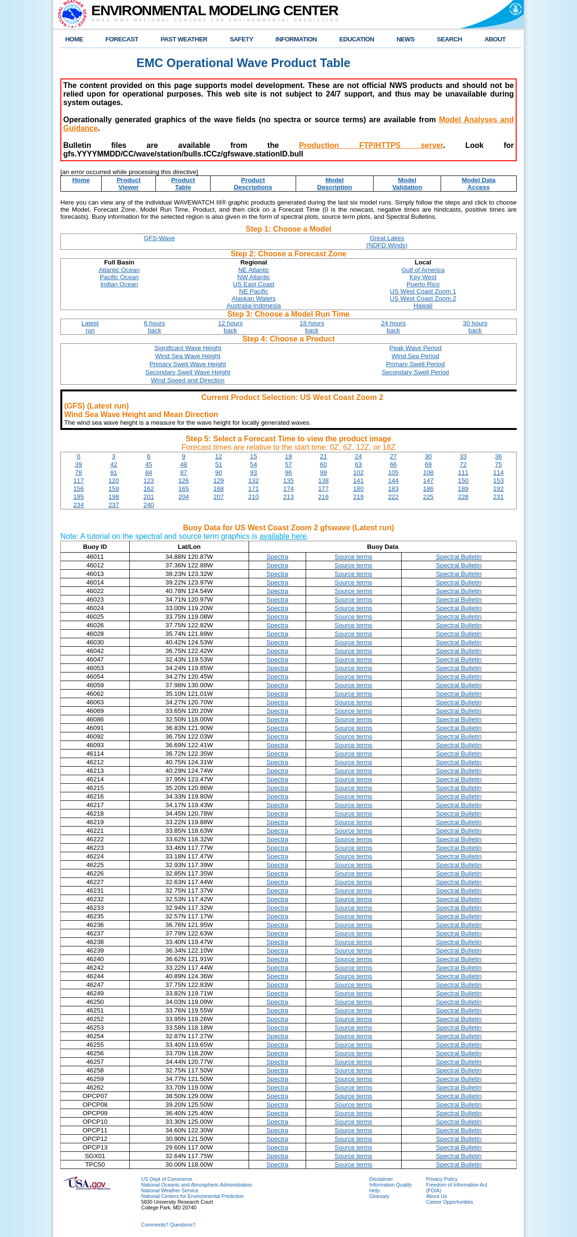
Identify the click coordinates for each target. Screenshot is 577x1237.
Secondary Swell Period (415, 372)
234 (78, 504)
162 (149, 488)
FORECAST (122, 39)
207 (218, 496)
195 (78, 496)
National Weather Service (170, 1190)
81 (113, 472)
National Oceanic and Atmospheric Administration (196, 1185)
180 (358, 488)
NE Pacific (253, 291)
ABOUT (495, 39)
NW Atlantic (253, 277)
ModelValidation (407, 183)
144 (393, 480)
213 (288, 496)
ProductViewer (128, 183)
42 (113, 464)
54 (253, 464)
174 (288, 488)
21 (323, 456)
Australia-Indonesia (254, 305)
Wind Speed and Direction (188, 380)
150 (463, 480)
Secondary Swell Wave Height (188, 372)
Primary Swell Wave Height (187, 364)
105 (393, 472)
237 (113, 504)
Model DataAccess (478, 183)
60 (323, 464)
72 (463, 464)
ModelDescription (334, 183)
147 (428, 480)
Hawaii (423, 305)
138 (323, 480)
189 (463, 488)
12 (218, 456)
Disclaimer (381, 1179)
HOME (74, 39)
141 (358, 480)
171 (253, 488)
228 (463, 496)
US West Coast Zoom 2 (423, 298)
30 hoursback (475, 327)
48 (183, 464)
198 (113, 496)
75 (498, 464)
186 (428, 488)
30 (428, 456)
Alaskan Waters (253, 298)
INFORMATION (296, 39)
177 (323, 488)
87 (183, 472)
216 (323, 496)
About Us (436, 1196)
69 (428, 464)
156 (78, 488)
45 (148, 464)
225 (428, 496)
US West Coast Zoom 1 (423, 291)
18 (288, 456)
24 (358, 456)
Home (81, 180)
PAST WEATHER (184, 39)
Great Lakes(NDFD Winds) (387, 241)
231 (498, 496)
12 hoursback (230, 327)
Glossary (379, 1196)
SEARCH (449, 39)
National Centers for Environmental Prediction (192, 1196)
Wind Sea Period (415, 356)
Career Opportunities (449, 1202)
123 (149, 480)
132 (253, 480)
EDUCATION (356, 39)
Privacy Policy (441, 1179)
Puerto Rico (423, 284)
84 (148, 472)
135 (288, 480)
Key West (423, 277)
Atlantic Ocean (119, 269)
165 (183, 488)
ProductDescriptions (253, 183)
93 (253, 472)
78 (78, 472)
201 (149, 496)
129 (218, 480)
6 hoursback (154, 327)
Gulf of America (422, 269)
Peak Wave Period (415, 347)
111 (463, 472)
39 (78, 464)
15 (253, 456)
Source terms (353, 556)
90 (218, 472)
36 (498, 456)
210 (253, 496)
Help (374, 1190)
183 (393, 488)
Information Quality (390, 1185)
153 (498, 480)
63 (358, 464)
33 (463, 456)
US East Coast (253, 284)
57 (288, 464)
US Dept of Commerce (166, 1179)
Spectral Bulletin (458, 556)
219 (358, 496)
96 (288, 472)
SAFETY (241, 39)
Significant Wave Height (187, 347)
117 (78, 480)
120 (113, 480)
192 (498, 488)
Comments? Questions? (168, 1224)
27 (393, 456)
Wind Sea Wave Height (187, 356)
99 (323, 472)
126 (183, 480)
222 (393, 496)
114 (498, 472)
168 (218, 488)
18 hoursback (311, 327)
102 (358, 472)
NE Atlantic (253, 269)
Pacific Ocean (119, 277)
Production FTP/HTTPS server (371, 145)
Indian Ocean (119, 284)
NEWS (405, 39)
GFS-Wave (159, 238)
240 (149, 504)
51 (218, 464)
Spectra (277, 556)
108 (428, 472)
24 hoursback (393, 327)
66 (393, 464)
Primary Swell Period (415, 364)
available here (283, 536)
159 (113, 488)
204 (183, 496)
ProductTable (183, 183)
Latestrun (89, 327)
